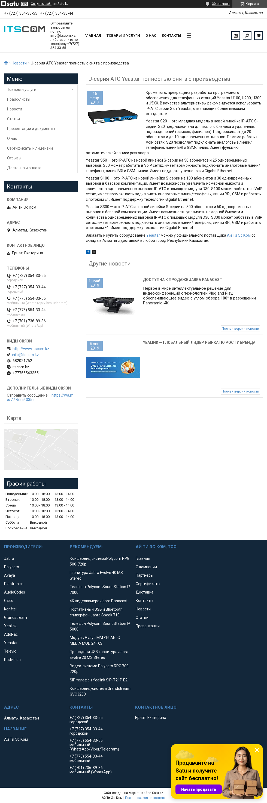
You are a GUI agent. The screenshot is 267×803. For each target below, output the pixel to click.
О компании (146, 567)
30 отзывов (221, 4)
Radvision (12, 659)
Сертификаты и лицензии (30, 148)
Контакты (171, 35)
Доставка (144, 592)
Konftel (10, 609)
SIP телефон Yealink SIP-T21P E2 (99, 680)
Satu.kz (157, 793)
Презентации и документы (31, 128)
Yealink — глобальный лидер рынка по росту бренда (199, 342)
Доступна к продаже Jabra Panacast (182, 279)
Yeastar (153, 235)
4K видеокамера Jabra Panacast (99, 601)
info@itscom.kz (25, 355)
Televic (10, 651)
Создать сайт (41, 4)
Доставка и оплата (24, 168)
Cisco (8, 600)
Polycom (11, 567)
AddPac (11, 634)
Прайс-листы (18, 99)
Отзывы (14, 158)
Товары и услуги (123, 35)
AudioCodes (14, 592)
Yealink (10, 626)
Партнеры (144, 575)
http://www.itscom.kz (31, 349)
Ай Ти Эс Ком (239, 235)
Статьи (13, 119)
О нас (150, 35)
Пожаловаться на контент (145, 798)
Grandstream (15, 617)
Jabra (9, 558)
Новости (19, 63)
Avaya (9, 575)
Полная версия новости (240, 329)
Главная (92, 35)
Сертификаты (148, 584)
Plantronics (13, 584)
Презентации (148, 626)
